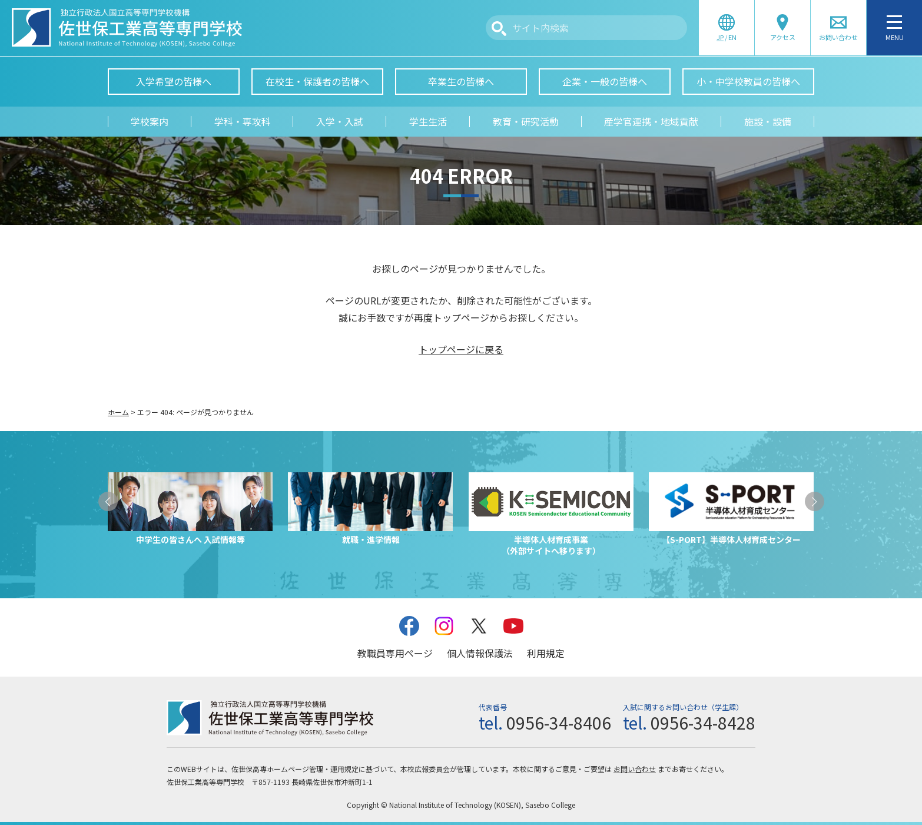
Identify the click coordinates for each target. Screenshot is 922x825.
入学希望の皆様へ (173, 81)
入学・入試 (339, 121)
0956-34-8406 (558, 722)
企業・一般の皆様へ (604, 81)
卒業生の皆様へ (461, 81)
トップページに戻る (461, 349)
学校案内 (149, 121)
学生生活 (428, 121)
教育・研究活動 (526, 121)
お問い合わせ (634, 769)
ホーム (118, 412)
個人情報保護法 (480, 653)
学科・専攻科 (242, 121)
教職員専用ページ (395, 653)
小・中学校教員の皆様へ (748, 81)
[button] (108, 501)
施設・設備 (767, 121)
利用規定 (546, 653)
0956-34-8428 (703, 722)
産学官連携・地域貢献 (651, 121)
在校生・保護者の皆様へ (317, 81)
